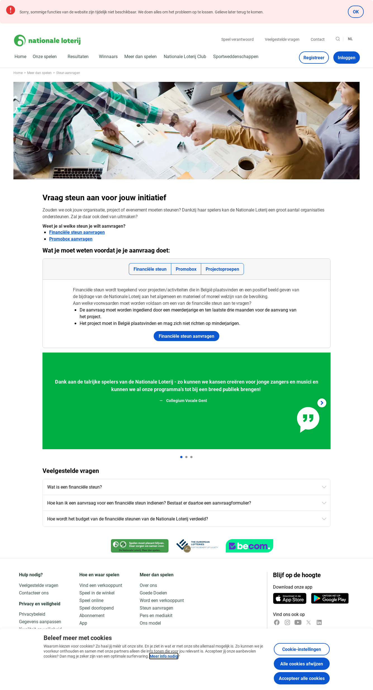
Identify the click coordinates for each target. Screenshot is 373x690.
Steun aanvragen (156, 608)
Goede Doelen (153, 593)
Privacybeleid (32, 614)
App (83, 623)
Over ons (148, 585)
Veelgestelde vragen (282, 39)
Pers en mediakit (156, 615)
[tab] (150, 269)
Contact (318, 39)
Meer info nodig (164, 656)
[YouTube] (297, 622)
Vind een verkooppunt (100, 585)
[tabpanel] (186, 314)
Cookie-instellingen (301, 649)
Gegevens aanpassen (40, 621)
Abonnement (91, 615)
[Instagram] (287, 622)
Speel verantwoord (237, 39)
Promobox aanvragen (70, 239)
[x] (308, 622)
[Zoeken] (338, 39)
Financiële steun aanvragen (77, 232)
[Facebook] (276, 622)
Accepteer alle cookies (302, 678)
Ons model (150, 623)
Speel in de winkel (97, 593)
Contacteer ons (34, 593)
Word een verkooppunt (162, 600)
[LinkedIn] (319, 622)
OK (356, 12)
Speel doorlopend (96, 608)
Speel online (91, 600)
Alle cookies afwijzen (301, 664)
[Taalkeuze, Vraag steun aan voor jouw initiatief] (353, 39)
